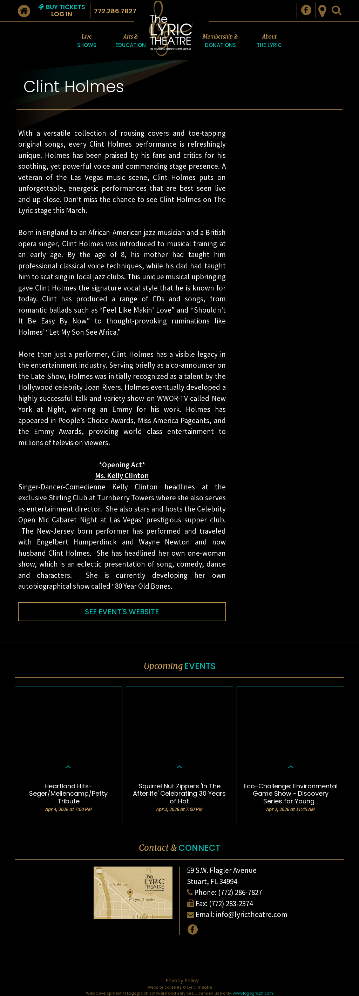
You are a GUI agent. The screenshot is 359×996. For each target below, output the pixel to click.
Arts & (130, 41)
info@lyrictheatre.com (251, 914)
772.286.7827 (115, 11)
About (269, 41)
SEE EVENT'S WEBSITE (122, 612)
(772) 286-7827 (240, 892)
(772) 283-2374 (231, 903)
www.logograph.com (253, 993)
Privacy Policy (182, 980)
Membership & (220, 41)
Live (86, 41)
